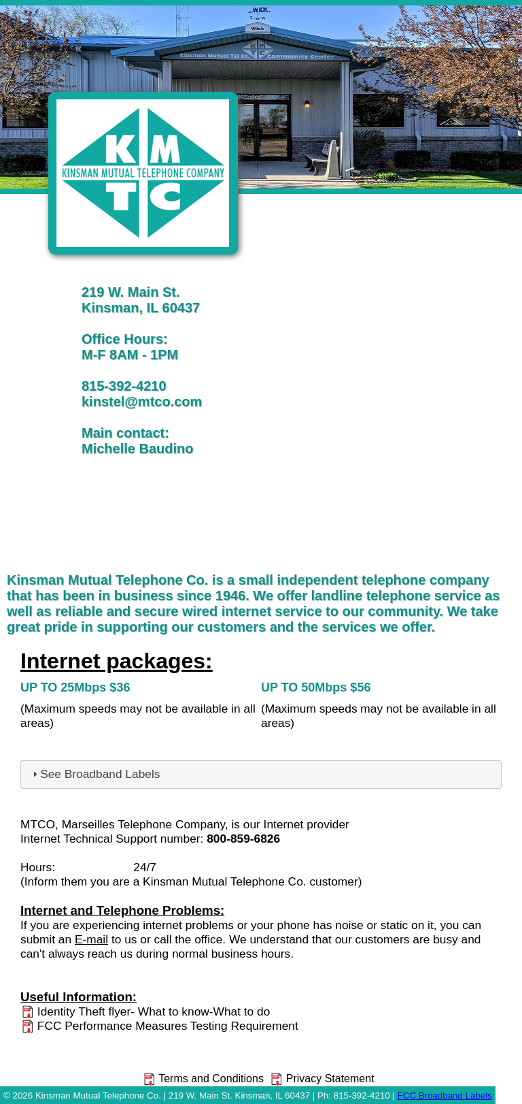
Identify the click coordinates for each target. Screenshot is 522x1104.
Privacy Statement (321, 1078)
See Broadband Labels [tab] (94, 774)
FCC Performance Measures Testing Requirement (159, 1026)
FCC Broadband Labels (445, 1095)
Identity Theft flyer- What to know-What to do (145, 1011)
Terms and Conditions (203, 1078)
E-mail (91, 939)
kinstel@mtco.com (142, 401)
